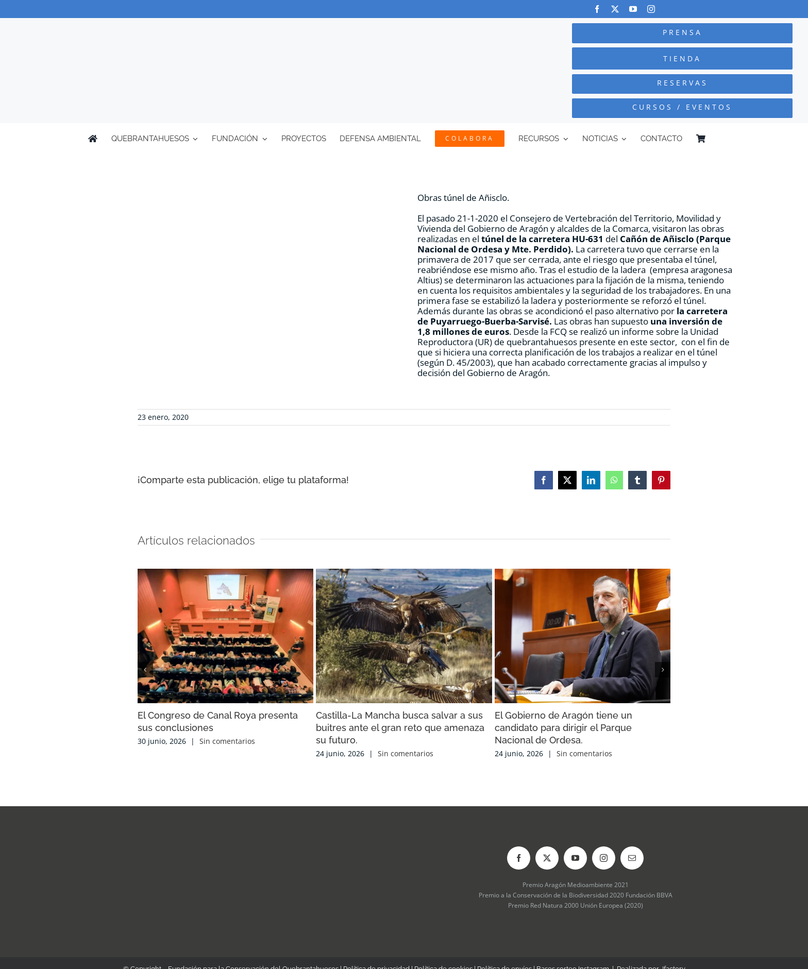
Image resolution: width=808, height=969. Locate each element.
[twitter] (615, 9)
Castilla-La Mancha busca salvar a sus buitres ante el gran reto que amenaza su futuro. (400, 727)
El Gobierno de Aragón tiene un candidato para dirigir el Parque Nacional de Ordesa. (563, 727)
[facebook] (597, 9)
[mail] (632, 858)
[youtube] (633, 9)
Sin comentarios (227, 741)
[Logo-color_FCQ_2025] (152, 35)
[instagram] (651, 9)
